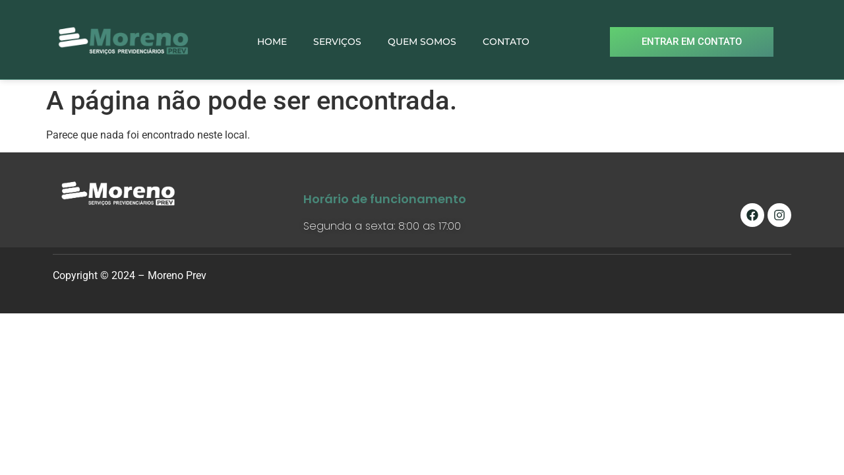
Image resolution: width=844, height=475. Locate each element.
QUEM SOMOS (422, 42)
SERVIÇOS (337, 42)
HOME (272, 42)
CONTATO (506, 42)
